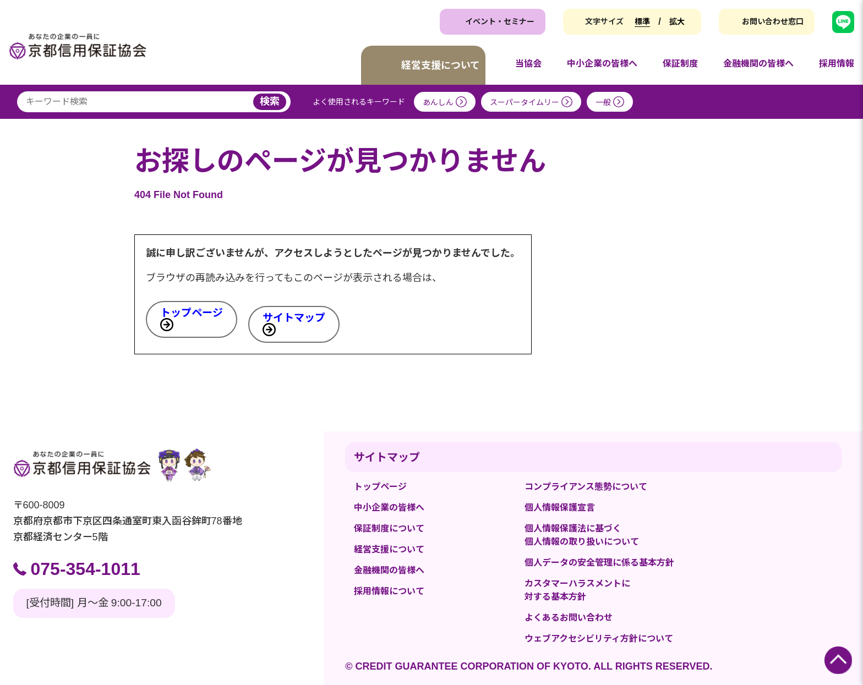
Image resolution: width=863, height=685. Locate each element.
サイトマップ (294, 318)
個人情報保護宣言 (560, 507)
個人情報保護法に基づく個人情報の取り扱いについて (582, 535)
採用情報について (389, 591)
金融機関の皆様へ (389, 570)
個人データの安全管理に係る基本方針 (599, 562)
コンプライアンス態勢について (586, 486)
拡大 (677, 21)
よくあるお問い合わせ (569, 617)
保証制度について (389, 528)
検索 (270, 101)
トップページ (191, 313)
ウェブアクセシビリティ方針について (599, 638)
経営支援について (389, 549)
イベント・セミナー (499, 21)
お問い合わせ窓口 (773, 21)
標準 (642, 21)
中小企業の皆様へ (389, 507)
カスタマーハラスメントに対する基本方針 (577, 590)
